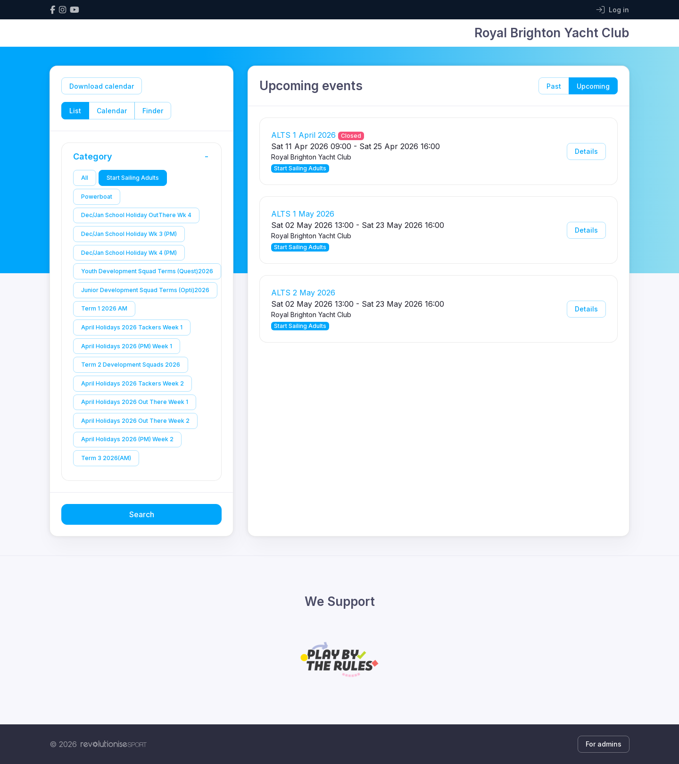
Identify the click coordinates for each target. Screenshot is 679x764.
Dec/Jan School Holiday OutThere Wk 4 (136, 214)
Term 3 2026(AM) (106, 458)
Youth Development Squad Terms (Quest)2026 (147, 271)
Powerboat (96, 196)
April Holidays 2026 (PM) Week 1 (126, 346)
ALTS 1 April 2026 (303, 135)
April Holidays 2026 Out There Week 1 (134, 401)
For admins (603, 744)
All (84, 177)
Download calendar (101, 86)
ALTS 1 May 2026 (302, 213)
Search (141, 514)
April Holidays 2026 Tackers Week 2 (132, 383)
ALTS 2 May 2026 (303, 292)
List (75, 111)
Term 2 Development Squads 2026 (130, 364)
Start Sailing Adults (133, 177)
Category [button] (144, 157)
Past (554, 86)
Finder (152, 111)
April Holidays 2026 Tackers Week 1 (131, 327)
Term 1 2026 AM (104, 308)
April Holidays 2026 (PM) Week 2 (127, 439)
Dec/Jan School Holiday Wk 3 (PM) (129, 233)
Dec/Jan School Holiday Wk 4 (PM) (129, 252)
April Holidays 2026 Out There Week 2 (135, 420)
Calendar (112, 111)
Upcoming (593, 86)
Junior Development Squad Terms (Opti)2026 (145, 290)
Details (586, 151)
